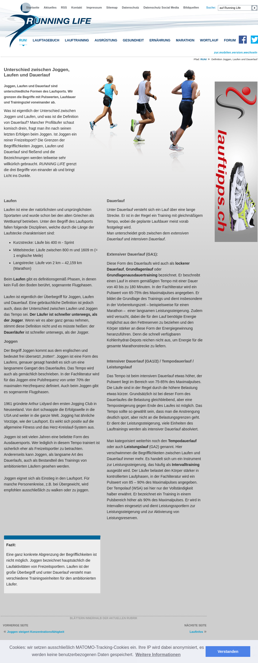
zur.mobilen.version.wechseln (235, 52)
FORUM (230, 40)
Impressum (94, 7)
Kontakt (76, 7)
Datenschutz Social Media (161, 7)
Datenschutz (130, 7)
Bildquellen (191, 7)
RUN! (23, 40)
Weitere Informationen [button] (158, 654)
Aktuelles (50, 7)
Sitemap (112, 7)
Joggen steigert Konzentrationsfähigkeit (35, 631)
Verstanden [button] (228, 651)
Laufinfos (196, 631)
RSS (64, 7)
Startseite (32, 7)
